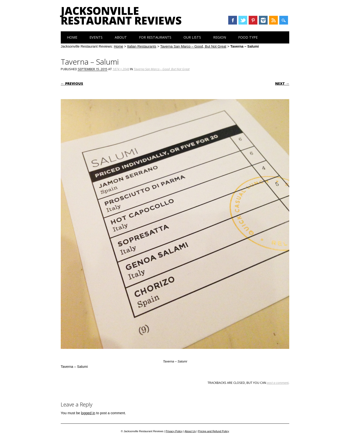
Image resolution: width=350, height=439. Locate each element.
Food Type (248, 37)
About (121, 37)
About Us (190, 431)
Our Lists (192, 37)
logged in (88, 413)
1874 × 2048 (121, 69)
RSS (273, 20)
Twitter (242, 20)
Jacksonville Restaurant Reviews (121, 15)
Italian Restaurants (141, 46)
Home (72, 37)
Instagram (263, 20)
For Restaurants (155, 37)
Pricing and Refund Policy (213, 431)
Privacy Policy (174, 431)
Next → (282, 83)
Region (219, 37)
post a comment (278, 382)
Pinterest (253, 20)
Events (96, 37)
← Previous (72, 83)
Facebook (232, 20)
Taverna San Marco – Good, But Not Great (193, 46)
